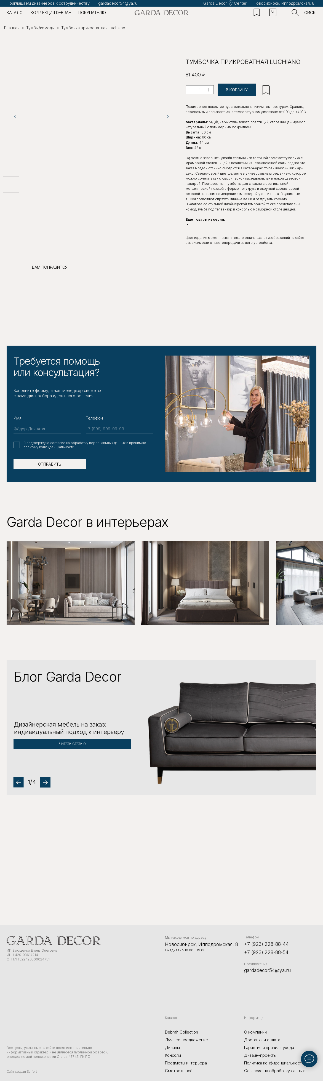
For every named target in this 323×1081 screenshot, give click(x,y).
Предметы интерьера (186, 1063)
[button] (161, 727)
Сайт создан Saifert (22, 1071)
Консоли (173, 1055)
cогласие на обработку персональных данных (88, 443)
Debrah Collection (181, 1032)
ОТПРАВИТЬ (49, 464)
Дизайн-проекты (260, 1055)
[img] (161, 13)
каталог (16, 12)
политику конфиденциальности (48, 447)
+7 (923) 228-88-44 (266, 944)
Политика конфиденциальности (274, 1063)
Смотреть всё (179, 1070)
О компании (255, 1032)
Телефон (94, 418)
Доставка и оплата (262, 1039)
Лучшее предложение (186, 1039)
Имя (18, 418)
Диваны (172, 1047)
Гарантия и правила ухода (269, 1047)
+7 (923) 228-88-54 (266, 952)
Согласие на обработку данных (274, 1070)
